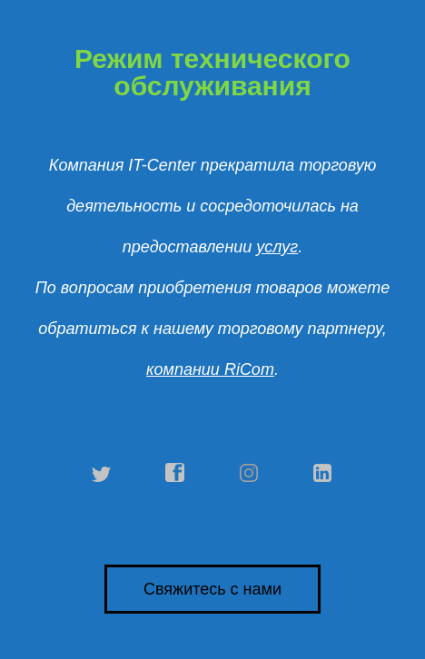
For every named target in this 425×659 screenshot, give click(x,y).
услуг (277, 247)
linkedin (323, 473)
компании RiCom (210, 369)
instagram (250, 473)
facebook (175, 473)
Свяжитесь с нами (212, 589)
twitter (102, 473)
